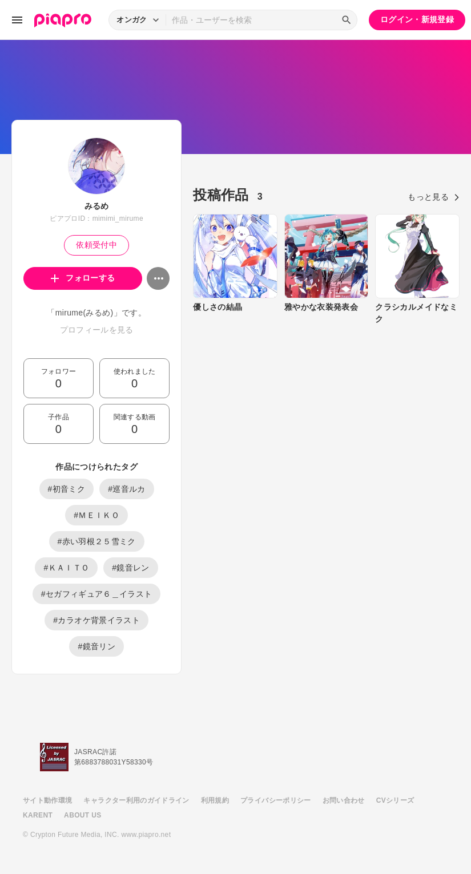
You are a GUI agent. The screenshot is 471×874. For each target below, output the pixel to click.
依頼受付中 (96, 244)
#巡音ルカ (127, 488)
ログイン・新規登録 (417, 19)
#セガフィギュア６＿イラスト (96, 593)
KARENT (38, 815)
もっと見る (434, 196)
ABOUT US (82, 815)
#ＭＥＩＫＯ (96, 515)
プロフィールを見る (97, 329)
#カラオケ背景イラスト (96, 620)
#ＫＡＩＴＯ (66, 567)
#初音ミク (67, 488)
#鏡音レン (131, 567)
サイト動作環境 (47, 800)
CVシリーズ (395, 800)
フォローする (83, 277)
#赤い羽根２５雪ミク (97, 541)
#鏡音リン (96, 646)
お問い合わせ (344, 800)
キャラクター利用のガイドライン (136, 800)
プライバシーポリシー (275, 800)
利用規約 (215, 800)
